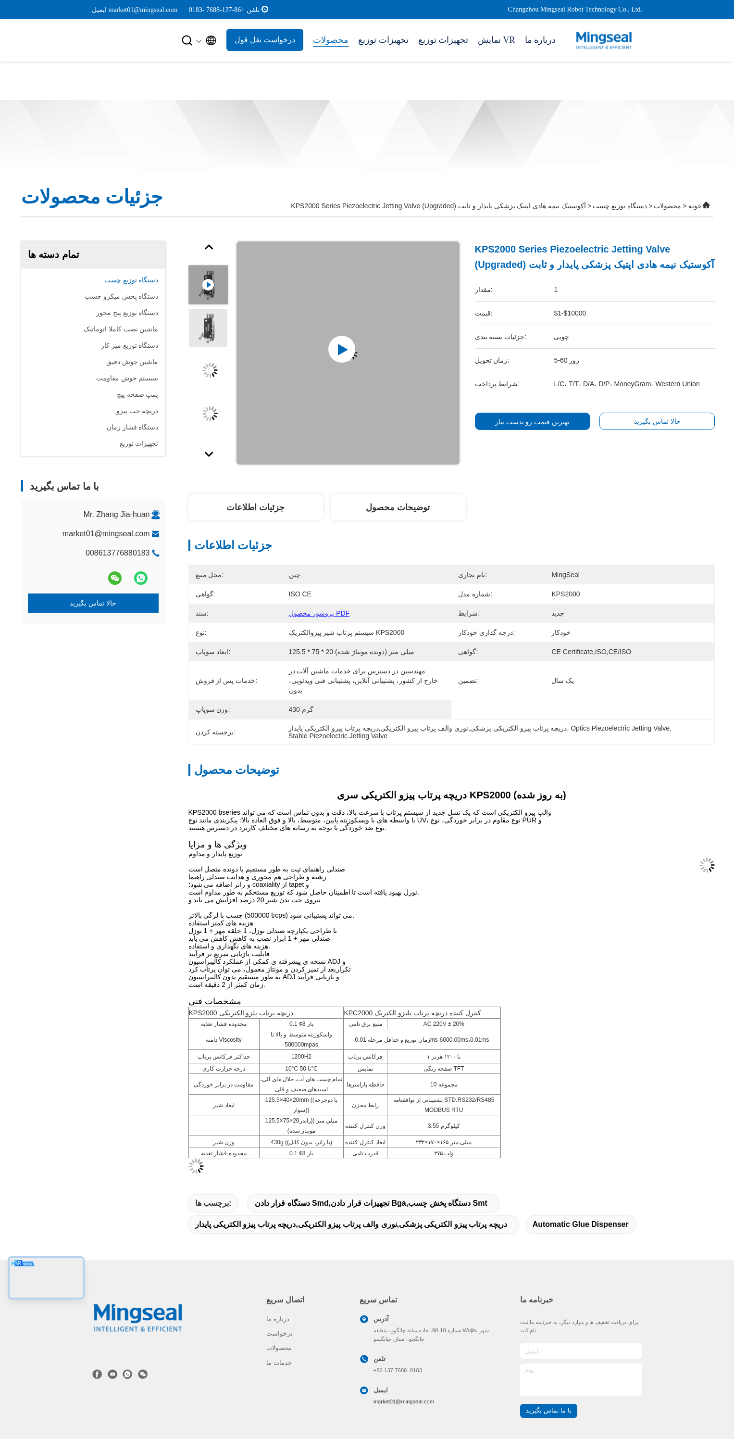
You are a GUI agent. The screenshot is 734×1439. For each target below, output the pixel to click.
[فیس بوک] (97, 1374)
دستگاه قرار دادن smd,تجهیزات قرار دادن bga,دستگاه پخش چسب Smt (371, 1203)
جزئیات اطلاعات (255, 507)
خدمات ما (279, 1362)
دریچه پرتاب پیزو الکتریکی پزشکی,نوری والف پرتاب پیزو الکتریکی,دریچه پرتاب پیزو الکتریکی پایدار (351, 1224)
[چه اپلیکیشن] (127, 1374)
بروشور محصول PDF (319, 613)
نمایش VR (496, 40)
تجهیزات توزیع (383, 40)
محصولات (330, 40)
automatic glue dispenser (581, 1224)
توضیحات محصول (398, 507)
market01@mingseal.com (106, 534)
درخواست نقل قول (265, 39)
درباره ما (540, 40)
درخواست (279, 1333)
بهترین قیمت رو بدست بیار (532, 422)
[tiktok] (112, 1374)
